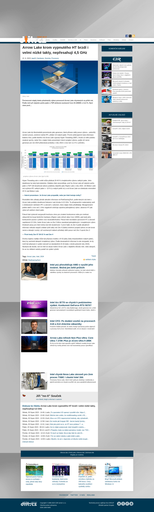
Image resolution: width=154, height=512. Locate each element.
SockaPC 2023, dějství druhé (121, 128)
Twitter (74, 495)
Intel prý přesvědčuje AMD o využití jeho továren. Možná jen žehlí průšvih (71, 266)
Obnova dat (80, 452)
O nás (82, 495)
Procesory (55, 58)
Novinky (48, 58)
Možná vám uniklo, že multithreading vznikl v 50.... (68, 415)
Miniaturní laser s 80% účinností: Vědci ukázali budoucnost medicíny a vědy (122, 99)
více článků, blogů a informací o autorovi (49, 399)
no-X (34, 58)
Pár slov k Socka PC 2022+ (121, 145)
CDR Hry (117, 59)
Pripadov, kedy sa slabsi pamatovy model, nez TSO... (70, 430)
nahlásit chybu (90, 259)
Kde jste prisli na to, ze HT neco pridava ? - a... (67, 424)
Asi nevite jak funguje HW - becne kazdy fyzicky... (68, 421)
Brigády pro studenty (76, 455)
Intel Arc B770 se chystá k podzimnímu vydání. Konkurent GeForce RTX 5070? (70, 304)
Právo (86, 40)
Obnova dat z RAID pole (68, 452)
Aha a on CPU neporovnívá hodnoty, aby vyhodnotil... (69, 418)
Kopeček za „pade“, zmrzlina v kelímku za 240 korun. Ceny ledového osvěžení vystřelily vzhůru (86, 481)
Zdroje (124, 40)
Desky (48, 40)
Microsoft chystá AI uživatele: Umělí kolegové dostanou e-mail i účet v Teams (122, 83)
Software (102, 40)
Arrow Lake (31, 256)
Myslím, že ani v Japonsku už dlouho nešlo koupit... (70, 439)
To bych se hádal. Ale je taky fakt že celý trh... (67, 433)
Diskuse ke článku (31, 406)
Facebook (63, 495)
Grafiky (55, 40)
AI (80, 40)
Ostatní (131, 40)
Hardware (40, 58)
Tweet (93, 256)
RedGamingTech (34, 260)
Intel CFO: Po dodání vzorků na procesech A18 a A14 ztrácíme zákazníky (72, 322)
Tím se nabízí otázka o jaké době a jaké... (66, 436)
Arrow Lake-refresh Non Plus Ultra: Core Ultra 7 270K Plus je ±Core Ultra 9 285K (71, 339)
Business (93, 40)
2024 (42, 256)
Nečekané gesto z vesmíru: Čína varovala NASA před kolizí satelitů (122, 91)
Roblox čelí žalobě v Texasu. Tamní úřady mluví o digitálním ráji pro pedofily (122, 75)
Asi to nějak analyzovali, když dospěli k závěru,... (68, 427)
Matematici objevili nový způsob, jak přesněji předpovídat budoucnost (122, 67)
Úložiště (62, 40)
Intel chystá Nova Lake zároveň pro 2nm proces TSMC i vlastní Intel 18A (71, 375)
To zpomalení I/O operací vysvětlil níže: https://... (68, 412)
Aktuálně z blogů (117, 115)
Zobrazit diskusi (28, 442)
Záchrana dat (89, 452)
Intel (37, 256)
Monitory (116, 40)
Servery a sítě (72, 40)
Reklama (91, 495)
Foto (109, 40)
